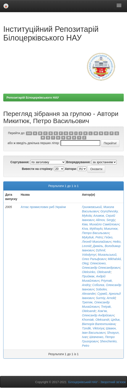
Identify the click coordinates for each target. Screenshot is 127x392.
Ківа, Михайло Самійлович (100, 224)
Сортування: (19, 162)
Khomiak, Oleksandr (95, 319)
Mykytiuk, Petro (92, 237)
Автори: (71, 169)
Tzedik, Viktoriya (93, 328)
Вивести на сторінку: (37, 169)
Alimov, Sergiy (105, 220)
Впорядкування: (78, 162)
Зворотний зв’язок (113, 382)
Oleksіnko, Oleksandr (96, 272)
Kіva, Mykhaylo (92, 228)
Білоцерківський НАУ (83, 382)
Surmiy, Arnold (105, 298)
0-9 (29, 133)
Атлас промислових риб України (43, 207)
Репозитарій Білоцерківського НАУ (32, 97)
